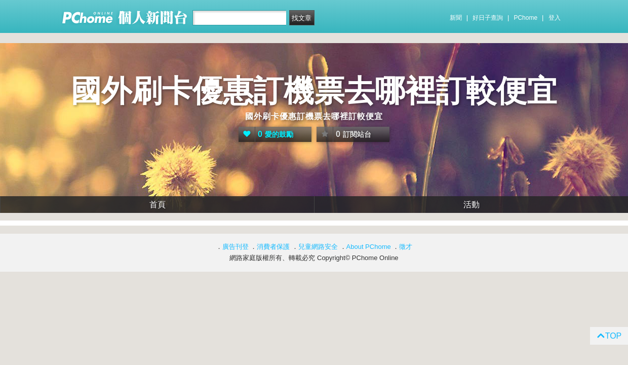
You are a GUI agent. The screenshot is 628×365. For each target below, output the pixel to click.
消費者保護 (273, 246)
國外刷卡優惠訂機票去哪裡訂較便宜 (314, 91)
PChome (525, 17)
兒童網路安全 (318, 246)
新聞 (456, 17)
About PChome (368, 246)
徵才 (405, 246)
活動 (471, 204)
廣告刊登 (235, 246)
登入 (554, 17)
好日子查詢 (488, 17)
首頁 (157, 204)
